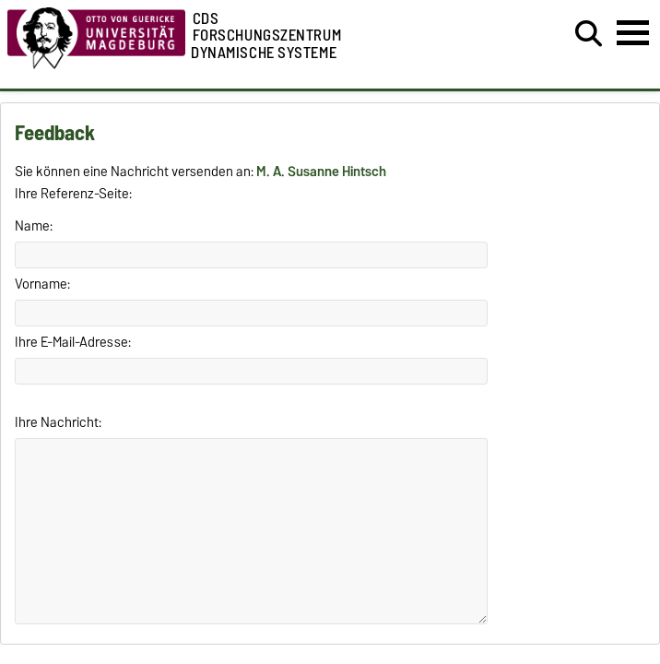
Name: (34, 226)
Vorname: (42, 284)
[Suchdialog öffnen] (588, 34)
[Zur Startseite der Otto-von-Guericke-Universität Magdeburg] (96, 64)
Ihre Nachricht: (58, 422)
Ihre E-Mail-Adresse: (73, 342)
